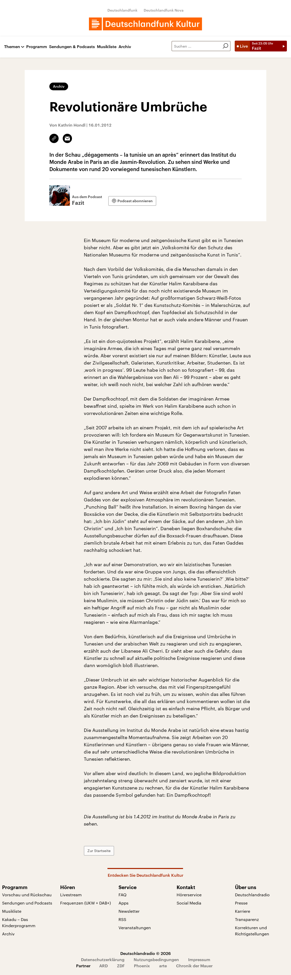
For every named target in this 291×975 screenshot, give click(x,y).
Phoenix (142, 965)
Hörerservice (189, 894)
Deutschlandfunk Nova (164, 10)
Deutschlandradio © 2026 (145, 953)
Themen (12, 47)
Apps (124, 902)
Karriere (242, 911)
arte (163, 965)
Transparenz (247, 919)
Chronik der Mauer (194, 965)
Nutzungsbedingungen (156, 959)
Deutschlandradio (252, 894)
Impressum (199, 959)
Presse (241, 902)
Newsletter (129, 911)
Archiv (125, 47)
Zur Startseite (99, 850)
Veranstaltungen (135, 927)
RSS (122, 919)
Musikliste (106, 47)
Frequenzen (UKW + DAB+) (85, 902)
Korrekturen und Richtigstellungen (252, 930)
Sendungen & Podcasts (72, 47)
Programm (36, 47)
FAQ (122, 894)
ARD (103, 965)
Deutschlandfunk (122, 10)
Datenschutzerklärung (102, 959)
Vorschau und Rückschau (27, 894)
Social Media (189, 902)
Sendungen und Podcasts (27, 902)
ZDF (121, 965)
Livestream (71, 894)
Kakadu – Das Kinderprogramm (18, 922)
